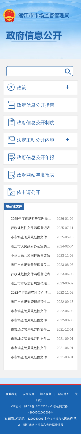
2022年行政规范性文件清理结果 (34, 292)
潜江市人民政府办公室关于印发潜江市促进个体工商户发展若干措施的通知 (34, 246)
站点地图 (63, 394)
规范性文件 (14, 206)
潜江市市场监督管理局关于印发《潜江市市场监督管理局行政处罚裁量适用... (34, 264)
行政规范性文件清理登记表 (34, 228)
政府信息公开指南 (30, 105)
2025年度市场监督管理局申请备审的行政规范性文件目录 (34, 218)
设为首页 (28, 394)
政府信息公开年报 (30, 157)
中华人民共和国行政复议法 (34, 255)
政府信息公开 (40, 43)
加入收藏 (45, 394)
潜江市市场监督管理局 (44, 15)
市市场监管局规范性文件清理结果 (34, 237)
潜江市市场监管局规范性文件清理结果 (34, 301)
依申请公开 (23, 192)
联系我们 (11, 394)
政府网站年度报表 (30, 175)
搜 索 (67, 71)
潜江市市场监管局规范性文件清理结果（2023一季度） (34, 283)
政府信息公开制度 (30, 122)
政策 (16, 87)
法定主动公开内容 (30, 140)
